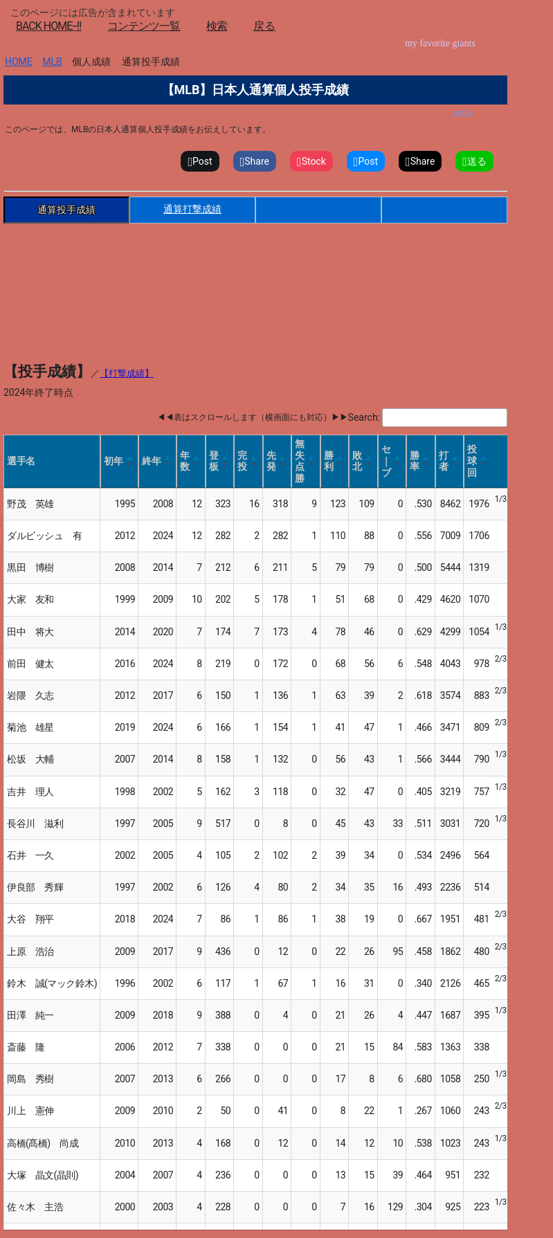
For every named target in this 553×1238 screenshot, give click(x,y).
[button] (129, 461)
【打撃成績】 (127, 373)
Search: (364, 417)
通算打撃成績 (192, 209)
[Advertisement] (255, 265)
